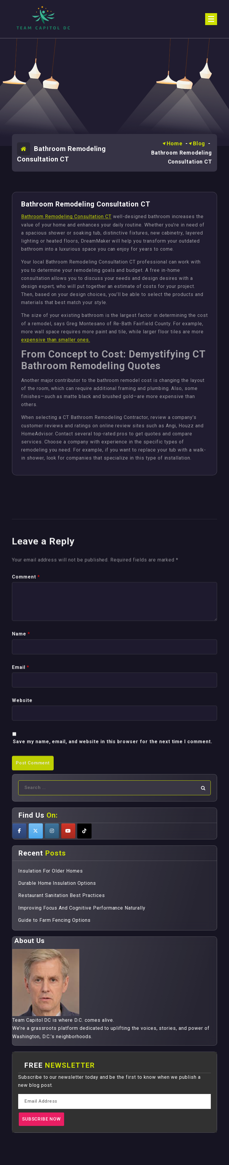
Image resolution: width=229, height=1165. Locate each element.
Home (175, 143)
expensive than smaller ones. (55, 340)
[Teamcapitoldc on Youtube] (68, 831)
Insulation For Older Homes (50, 871)
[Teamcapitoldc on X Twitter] (36, 831)
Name (21, 759)
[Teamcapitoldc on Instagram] (52, 831)
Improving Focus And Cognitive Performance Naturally (82, 908)
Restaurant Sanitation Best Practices (61, 895)
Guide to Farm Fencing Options (54, 920)
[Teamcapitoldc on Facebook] (19, 831)
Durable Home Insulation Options (57, 883)
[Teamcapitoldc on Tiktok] (84, 831)
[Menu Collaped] (211, 19)
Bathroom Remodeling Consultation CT (66, 216)
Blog (199, 143)
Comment (26, 702)
